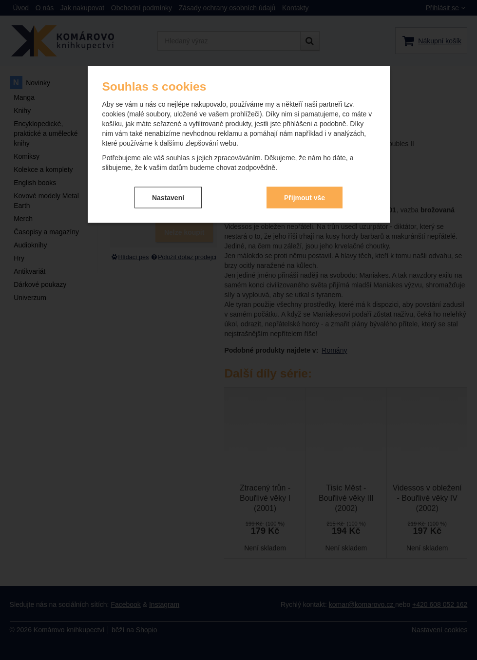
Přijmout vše (304, 197)
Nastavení (168, 197)
